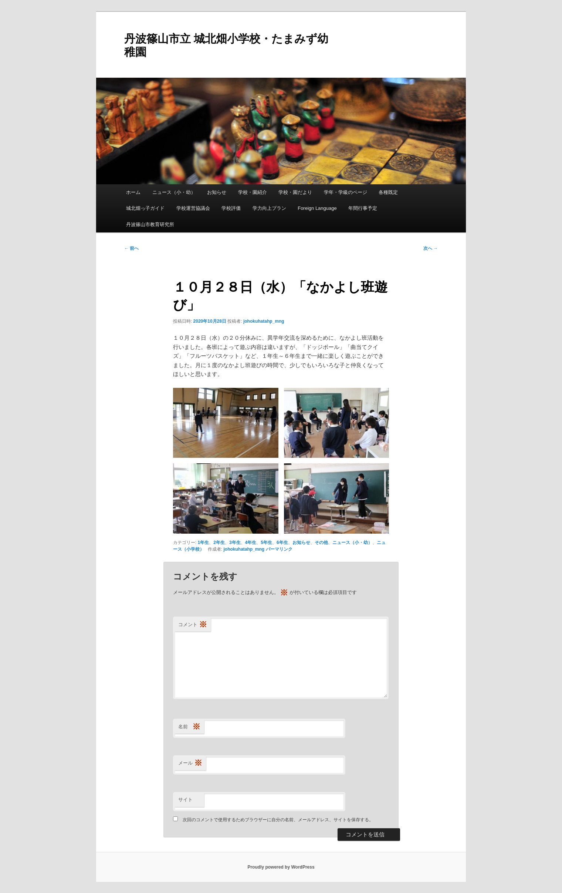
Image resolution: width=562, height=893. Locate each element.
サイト (185, 799)
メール (190, 763)
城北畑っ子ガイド (145, 208)
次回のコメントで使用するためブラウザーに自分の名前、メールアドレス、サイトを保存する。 (278, 819)
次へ (430, 248)
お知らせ (216, 192)
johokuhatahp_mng (263, 321)
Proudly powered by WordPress (280, 867)
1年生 (203, 542)
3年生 (235, 542)
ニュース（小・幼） (174, 192)
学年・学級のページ (345, 192)
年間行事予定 (362, 208)
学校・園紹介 (252, 192)
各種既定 (388, 192)
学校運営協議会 (193, 208)
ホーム (133, 192)
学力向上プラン (269, 208)
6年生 (282, 542)
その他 (321, 542)
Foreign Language (317, 208)
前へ (131, 248)
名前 (189, 727)
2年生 (219, 542)
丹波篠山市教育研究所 (150, 224)
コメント (192, 625)
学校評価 (231, 208)
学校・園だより (295, 192)
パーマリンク (279, 549)
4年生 (251, 542)
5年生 (266, 542)
